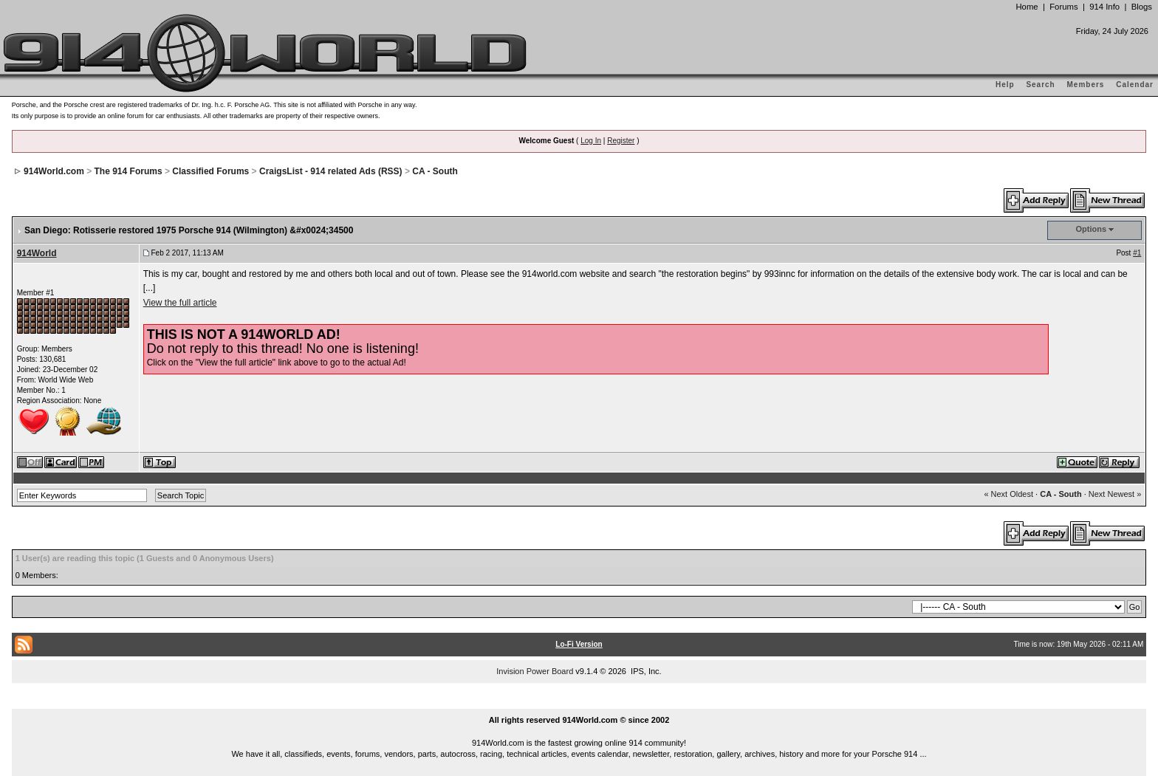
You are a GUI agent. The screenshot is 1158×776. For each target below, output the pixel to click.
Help (1005, 84)
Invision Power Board (534, 671)
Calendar (1135, 84)
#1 (1137, 253)
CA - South (435, 171)
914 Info (1104, 6)
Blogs (1141, 6)
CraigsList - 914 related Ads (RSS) (330, 171)
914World (37, 253)
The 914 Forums (128, 171)
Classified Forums (210, 171)
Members (1086, 84)
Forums (1063, 6)
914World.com (54, 171)
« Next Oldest (1008, 494)
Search (1040, 84)
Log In (590, 141)
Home (1026, 6)
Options (1091, 228)
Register (620, 141)
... (579, 703)
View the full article (180, 303)
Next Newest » (1115, 494)
